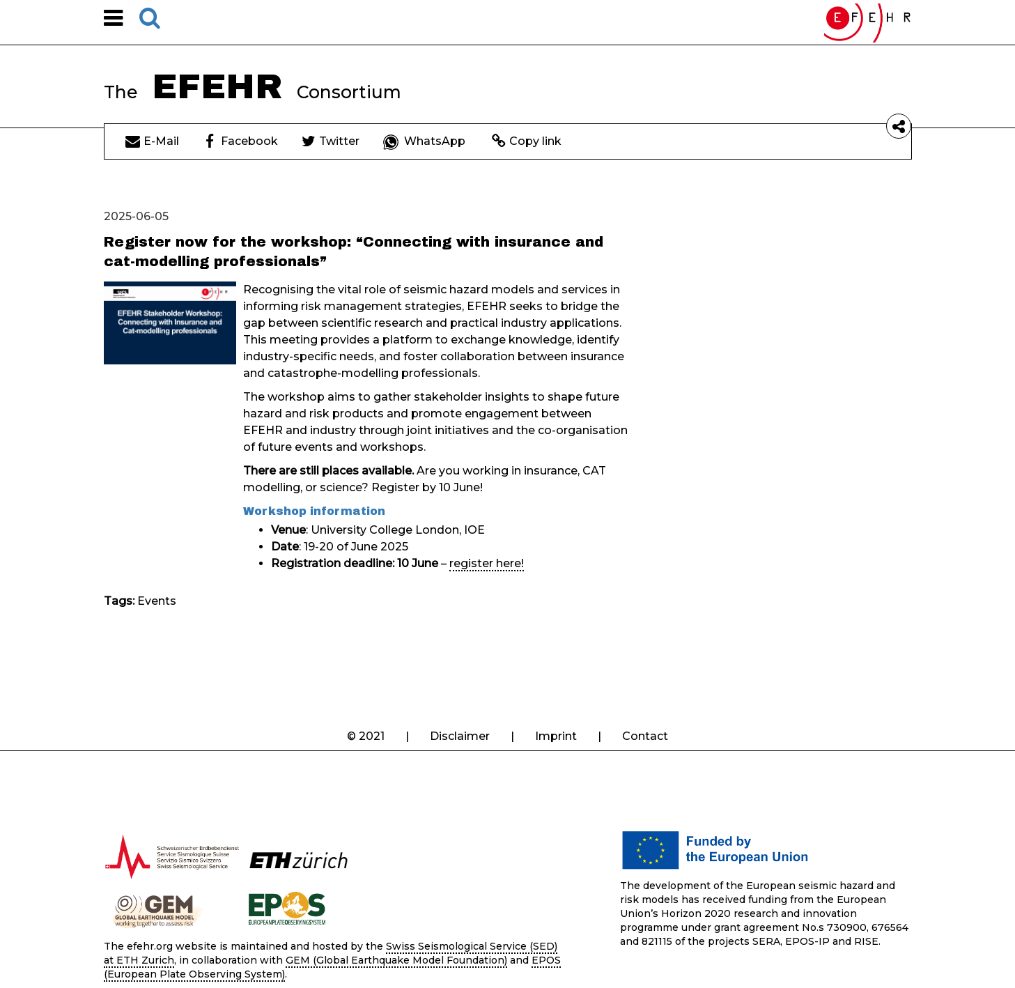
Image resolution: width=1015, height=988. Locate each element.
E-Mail (152, 141)
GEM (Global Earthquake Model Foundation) (396, 960)
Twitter (330, 141)
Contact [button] (645, 736)
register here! (486, 563)
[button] (113, 22)
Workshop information (314, 511)
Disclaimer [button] (460, 736)
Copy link (526, 141)
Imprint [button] (556, 736)
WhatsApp (424, 141)
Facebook (242, 141)
